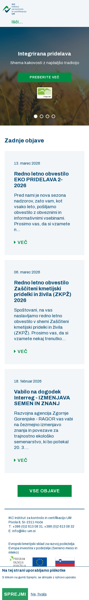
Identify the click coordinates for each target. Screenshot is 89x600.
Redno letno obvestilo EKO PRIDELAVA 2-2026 (41, 180)
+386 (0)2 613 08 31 (28, 526)
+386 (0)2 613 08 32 (59, 526)
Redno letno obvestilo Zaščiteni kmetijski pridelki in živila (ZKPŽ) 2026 (42, 291)
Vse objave (44, 490)
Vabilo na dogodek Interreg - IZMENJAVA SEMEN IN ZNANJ (42, 398)
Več (23, 242)
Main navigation (80, 6)
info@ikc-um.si (24, 531)
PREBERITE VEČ (44, 77)
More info (8, 583)
